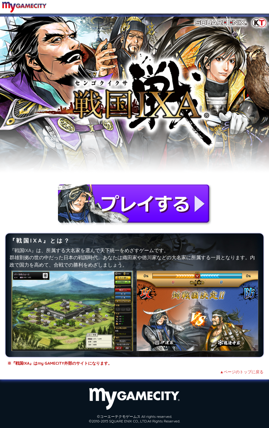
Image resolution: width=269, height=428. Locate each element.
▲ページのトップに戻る (242, 371)
